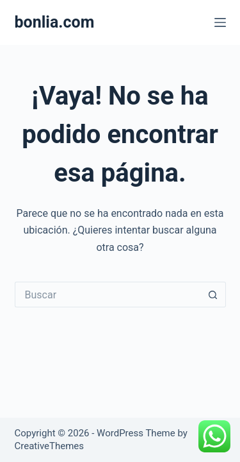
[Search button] (213, 294)
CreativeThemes (49, 446)
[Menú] (220, 22)
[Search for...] (107, 294)
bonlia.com (55, 22)
